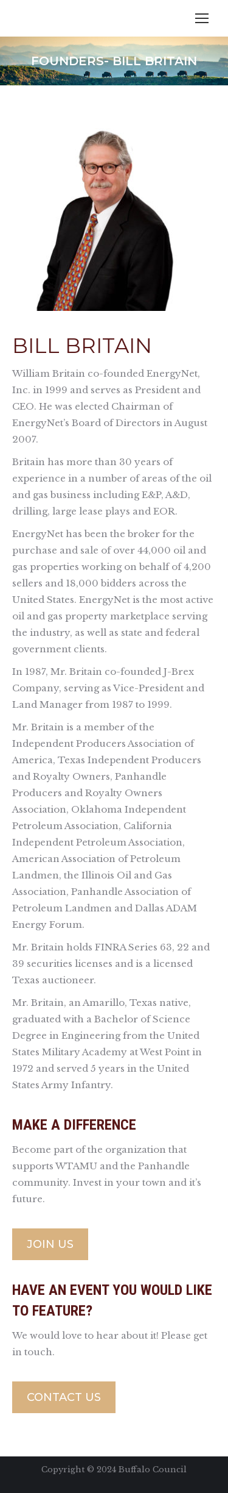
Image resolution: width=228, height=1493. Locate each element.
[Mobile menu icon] (202, 18)
